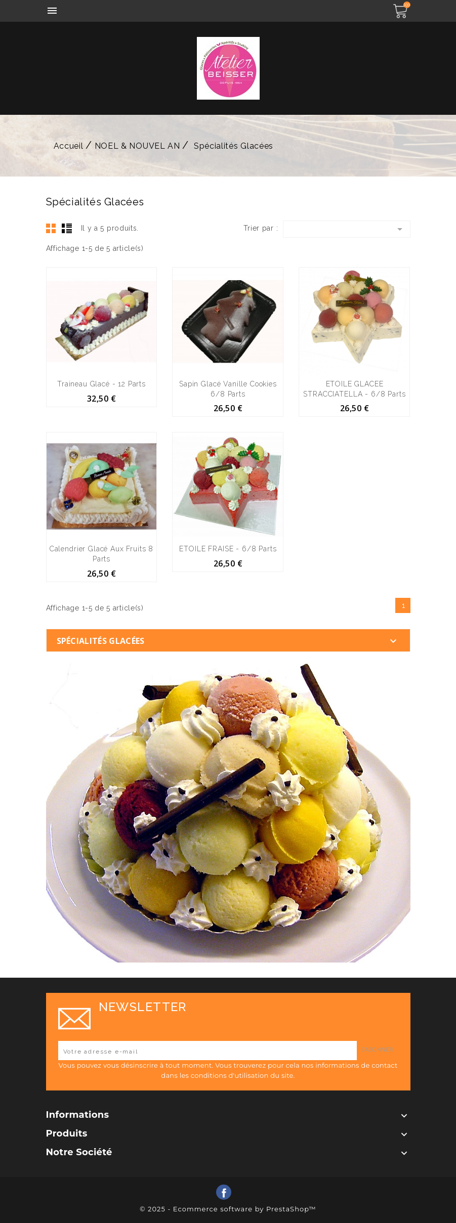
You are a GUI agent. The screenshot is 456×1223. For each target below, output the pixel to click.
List (67, 228)
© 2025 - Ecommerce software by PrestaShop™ (228, 1209)
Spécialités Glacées (101, 640)
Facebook (223, 1192)
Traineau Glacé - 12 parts (101, 384)
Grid (51, 228)
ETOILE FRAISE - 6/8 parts (227, 549)
